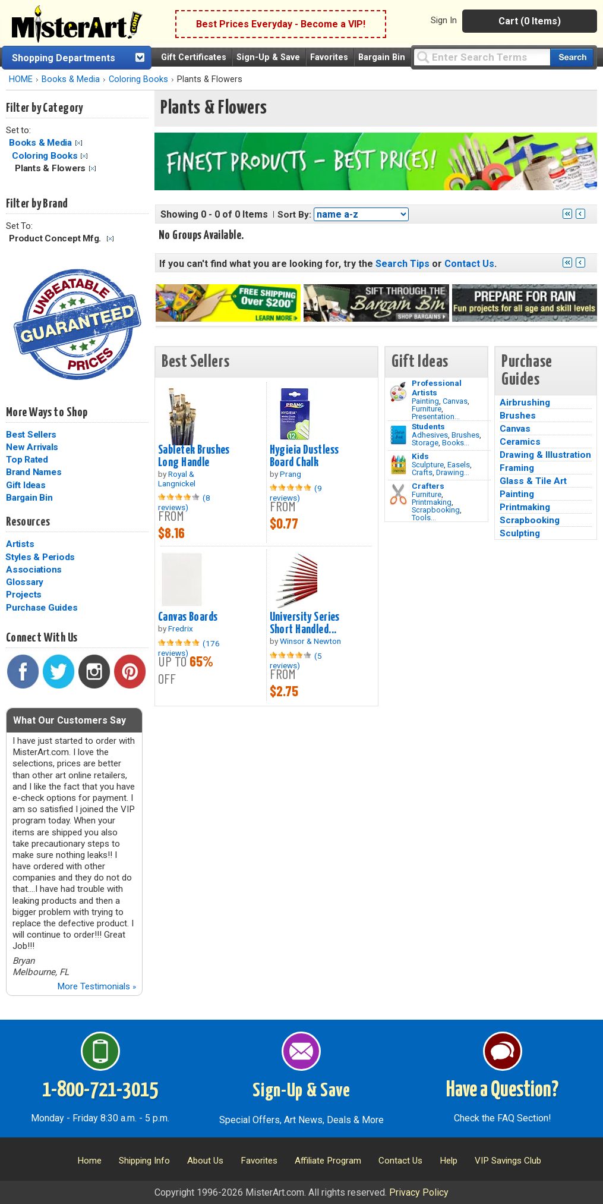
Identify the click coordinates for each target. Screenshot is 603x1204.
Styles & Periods (40, 557)
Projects (24, 594)
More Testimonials (96, 986)
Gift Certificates (193, 57)
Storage (425, 442)
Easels (458, 464)
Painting (425, 401)
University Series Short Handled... (305, 623)
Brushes (465, 434)
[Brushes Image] (398, 435)
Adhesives (430, 434)
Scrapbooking (436, 509)
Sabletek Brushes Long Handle (194, 456)
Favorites (329, 57)
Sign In (444, 20)
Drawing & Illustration (545, 454)
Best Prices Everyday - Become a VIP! (280, 24)
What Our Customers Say (69, 720)
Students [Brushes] (428, 426)
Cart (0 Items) (529, 21)
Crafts (422, 472)
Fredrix (180, 628)
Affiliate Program (328, 1160)
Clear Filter (78, 143)
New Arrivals (32, 447)
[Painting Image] (398, 392)
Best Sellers (31, 434)
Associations (34, 569)
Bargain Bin (381, 57)
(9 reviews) (296, 492)
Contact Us (469, 263)
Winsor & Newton (310, 641)
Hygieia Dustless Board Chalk (304, 456)
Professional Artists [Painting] (437, 387)
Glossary (24, 582)
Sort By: (294, 214)
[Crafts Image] (398, 465)
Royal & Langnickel (176, 478)
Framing (517, 468)
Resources (28, 522)
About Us (205, 1160)
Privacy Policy (419, 1192)
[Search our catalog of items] (571, 57)
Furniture (426, 408)
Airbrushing (525, 402)
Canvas (455, 401)
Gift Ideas (26, 485)
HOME (21, 79)
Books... (455, 442)
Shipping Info (144, 1160)
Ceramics (520, 441)
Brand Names (33, 472)
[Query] (481, 56)
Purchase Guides (41, 607)
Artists (20, 544)
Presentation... (436, 416)
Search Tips (402, 263)
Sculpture (428, 464)
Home (89, 1160)
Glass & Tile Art (533, 481)
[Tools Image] (398, 494)
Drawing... (452, 472)
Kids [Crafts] (420, 456)
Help (448, 1160)
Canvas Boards (188, 617)
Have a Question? (502, 1090)
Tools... (424, 517)
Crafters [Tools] (428, 486)
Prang (290, 474)
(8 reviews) (184, 502)
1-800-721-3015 (100, 1090)
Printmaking (432, 502)
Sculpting (520, 533)
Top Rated (27, 459)
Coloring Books (138, 79)
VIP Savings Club (508, 1160)
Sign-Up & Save (268, 57)
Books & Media (71, 79)
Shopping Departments (63, 58)
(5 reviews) (296, 660)
